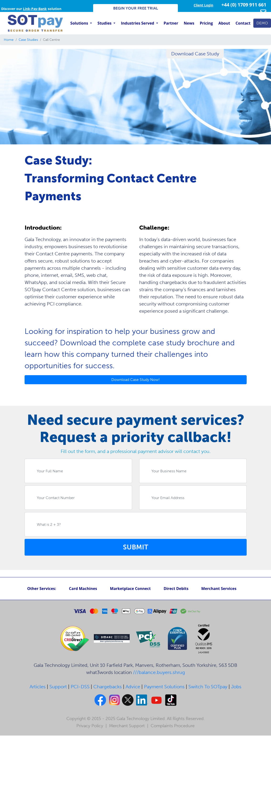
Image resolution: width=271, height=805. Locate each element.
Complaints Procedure (173, 725)
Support (58, 686)
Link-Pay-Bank (35, 8)
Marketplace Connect (130, 588)
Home (9, 40)
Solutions (79, 23)
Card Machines (83, 588)
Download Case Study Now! (135, 379)
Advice (133, 686)
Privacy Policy (89, 725)
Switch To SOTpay (207, 686)
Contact (243, 23)
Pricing (206, 23)
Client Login (203, 5)
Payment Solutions (164, 686)
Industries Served (138, 23)
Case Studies (28, 40)
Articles (38, 686)
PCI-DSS (80, 686)
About (224, 23)
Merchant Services (218, 588)
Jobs (236, 686)
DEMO (262, 23)
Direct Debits (176, 588)
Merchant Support (127, 725)
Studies (104, 23)
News (189, 23)
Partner (171, 23)
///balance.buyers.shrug (159, 672)
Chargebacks (107, 686)
